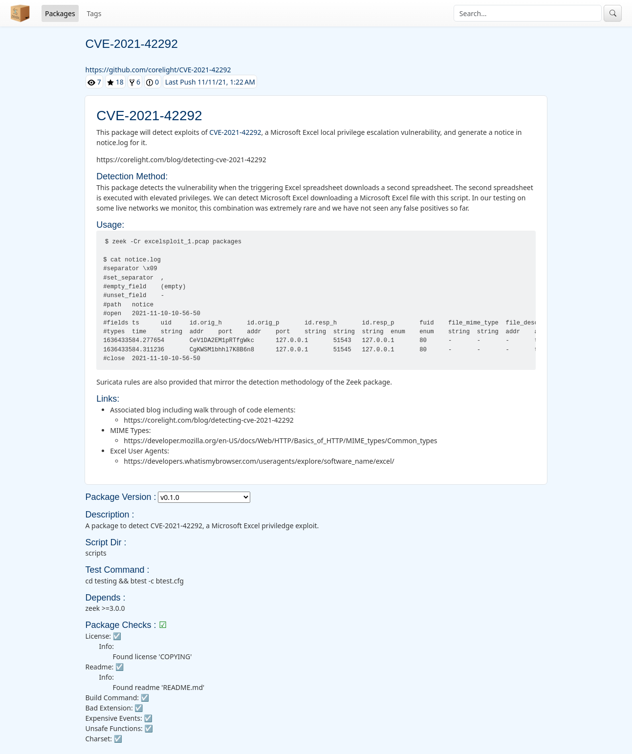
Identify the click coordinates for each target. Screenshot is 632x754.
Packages (60, 13)
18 (115, 81)
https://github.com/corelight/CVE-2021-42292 (158, 69)
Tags (94, 13)
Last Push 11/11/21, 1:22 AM (210, 81)
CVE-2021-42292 (235, 132)
